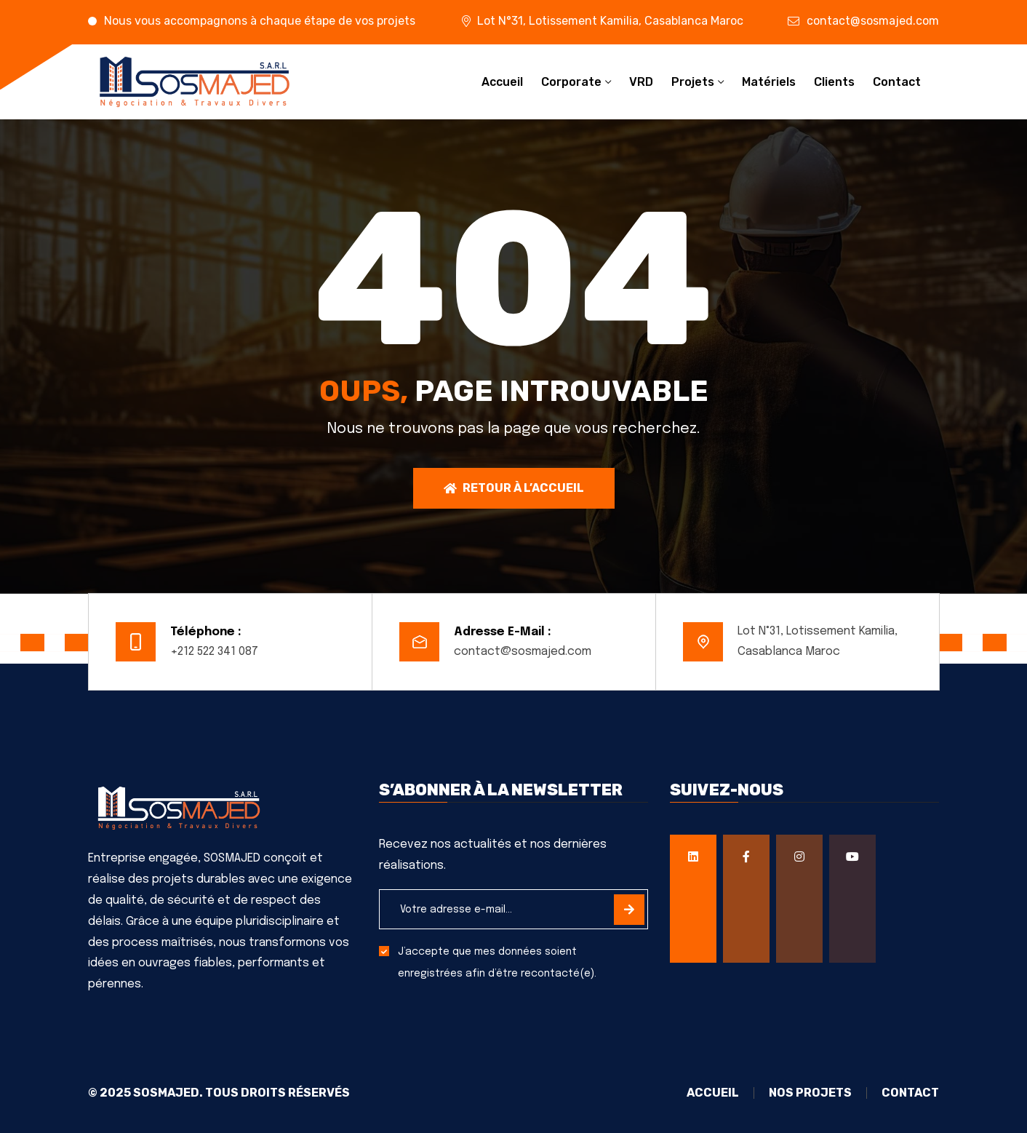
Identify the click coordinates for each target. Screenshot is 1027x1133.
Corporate (571, 82)
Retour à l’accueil (514, 488)
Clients (834, 82)
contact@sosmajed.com (873, 21)
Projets (692, 82)
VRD (641, 82)
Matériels (769, 82)
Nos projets (810, 1093)
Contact (897, 82)
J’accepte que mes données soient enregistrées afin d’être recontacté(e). (497, 963)
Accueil (502, 82)
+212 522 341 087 (214, 651)
